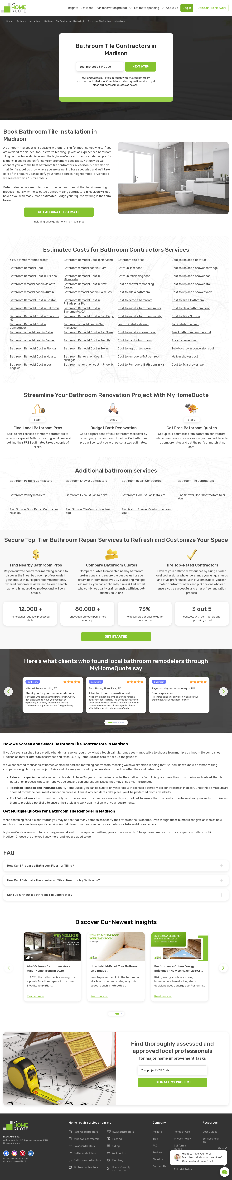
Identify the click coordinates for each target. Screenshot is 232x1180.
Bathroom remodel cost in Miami (85, 268)
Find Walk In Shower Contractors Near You (147, 511)
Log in (187, 8)
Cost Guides (210, 1131)
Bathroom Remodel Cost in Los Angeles (31, 366)
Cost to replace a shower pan (191, 276)
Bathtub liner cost (130, 268)
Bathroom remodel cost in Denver (32, 340)
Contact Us (159, 1166)
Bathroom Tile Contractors (196, 481)
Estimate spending (148, 8)
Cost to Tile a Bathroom (188, 300)
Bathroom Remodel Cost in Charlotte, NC (35, 317)
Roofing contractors (83, 1132)
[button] (110, 722)
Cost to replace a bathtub (189, 260)
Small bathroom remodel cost (191, 332)
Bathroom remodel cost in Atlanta (32, 284)
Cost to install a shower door (137, 332)
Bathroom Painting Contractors (31, 481)
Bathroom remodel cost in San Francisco (84, 326)
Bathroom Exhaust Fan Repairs (86, 495)
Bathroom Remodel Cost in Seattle (87, 340)
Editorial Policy (183, 1169)
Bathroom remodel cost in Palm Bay (88, 292)
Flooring (114, 1139)
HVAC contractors (120, 1132)
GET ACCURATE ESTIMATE (59, 212)
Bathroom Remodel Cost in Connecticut (28, 326)
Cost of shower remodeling (136, 284)
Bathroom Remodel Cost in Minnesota (82, 277)
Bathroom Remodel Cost (26, 268)
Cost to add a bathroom (134, 292)
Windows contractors (84, 1139)
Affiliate (157, 1131)
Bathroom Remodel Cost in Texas (86, 348)
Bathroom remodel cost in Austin (32, 292)
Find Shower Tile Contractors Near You (88, 511)
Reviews (158, 1152)
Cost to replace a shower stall (191, 284)
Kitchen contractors (83, 1167)
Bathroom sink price (131, 260)
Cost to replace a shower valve (192, 292)
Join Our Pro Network (212, 8)
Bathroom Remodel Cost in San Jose (88, 332)
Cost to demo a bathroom (135, 300)
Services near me (211, 1140)
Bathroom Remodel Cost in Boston (33, 300)
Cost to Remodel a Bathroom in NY (141, 364)
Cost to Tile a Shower (186, 316)
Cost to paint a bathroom (135, 340)
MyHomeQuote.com (20, 1158)
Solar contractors (82, 1146)
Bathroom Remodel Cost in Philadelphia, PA (82, 301)
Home (9, 21)
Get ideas (87, 8)
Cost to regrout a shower (134, 348)
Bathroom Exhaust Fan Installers (143, 495)
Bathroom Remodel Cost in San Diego (89, 316)
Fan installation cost (185, 324)
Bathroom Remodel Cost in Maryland (88, 260)
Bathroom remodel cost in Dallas (31, 332)
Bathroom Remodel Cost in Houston (34, 356)
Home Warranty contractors (119, 1169)
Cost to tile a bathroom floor (191, 308)
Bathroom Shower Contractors (86, 481)
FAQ (155, 1145)
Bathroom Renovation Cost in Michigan (83, 358)
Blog (155, 1138)
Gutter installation (82, 1153)
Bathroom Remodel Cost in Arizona (33, 276)
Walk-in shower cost (185, 356)
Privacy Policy (182, 1138)
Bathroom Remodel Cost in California (34, 308)
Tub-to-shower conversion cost (193, 348)
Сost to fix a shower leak (188, 364)
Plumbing (115, 1160)
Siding (113, 1146)
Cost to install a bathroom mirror (139, 308)
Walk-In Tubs (117, 1153)
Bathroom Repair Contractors (141, 481)
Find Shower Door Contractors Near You (201, 496)
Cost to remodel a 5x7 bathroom (139, 356)
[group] (52, 967)
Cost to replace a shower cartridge (195, 268)
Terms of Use (182, 1131)
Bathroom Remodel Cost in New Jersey (85, 285)
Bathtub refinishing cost (134, 276)
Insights (73, 8)
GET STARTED (116, 636)
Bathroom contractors (28, 21)
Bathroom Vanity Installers (27, 495)
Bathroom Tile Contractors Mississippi (64, 21)
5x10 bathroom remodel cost (29, 260)
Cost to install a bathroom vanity (140, 316)
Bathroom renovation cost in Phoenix (89, 364)
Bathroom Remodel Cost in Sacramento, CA (82, 309)
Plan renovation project (113, 8)
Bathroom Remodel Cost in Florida (33, 348)
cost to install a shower (133, 324)
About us (172, 8)
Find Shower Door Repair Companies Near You (34, 511)
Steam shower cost (185, 340)
